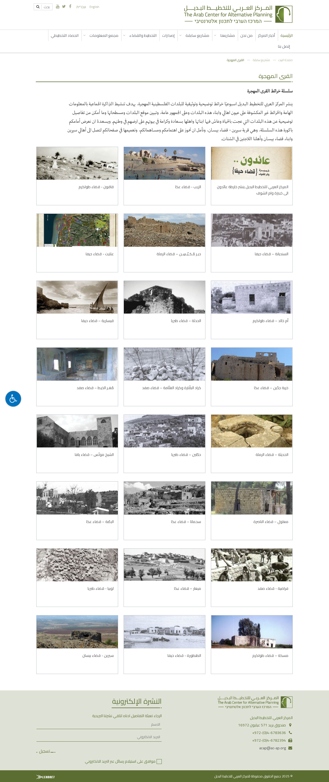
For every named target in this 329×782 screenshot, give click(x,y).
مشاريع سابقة (197, 35)
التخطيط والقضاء (143, 35)
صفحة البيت (285, 60)
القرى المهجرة (235, 60)
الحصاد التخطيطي (65, 35)
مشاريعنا (227, 35)
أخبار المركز (266, 35)
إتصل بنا (284, 46)
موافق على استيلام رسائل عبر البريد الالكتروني (120, 761)
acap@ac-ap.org (272, 747)
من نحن (246, 35)
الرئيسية (286, 35)
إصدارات (168, 35)
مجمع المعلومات (103, 35)
